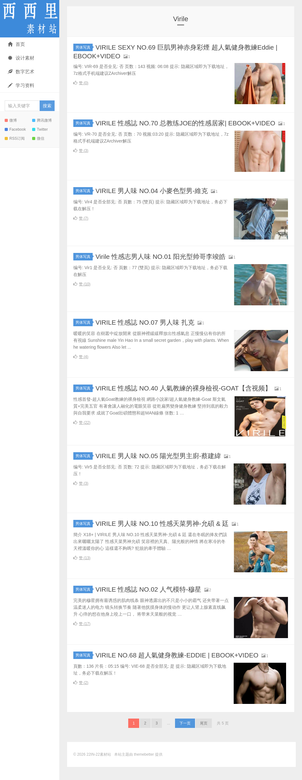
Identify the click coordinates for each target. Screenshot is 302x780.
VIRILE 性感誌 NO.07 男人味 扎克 (147, 329)
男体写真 (84, 47)
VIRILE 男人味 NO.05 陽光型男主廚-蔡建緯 (161, 469)
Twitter (40, 129)
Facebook (15, 129)
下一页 (185, 736)
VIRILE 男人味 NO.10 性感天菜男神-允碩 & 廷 (165, 536)
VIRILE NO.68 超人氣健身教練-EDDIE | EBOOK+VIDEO (181, 668)
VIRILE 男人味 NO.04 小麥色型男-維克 (154, 197)
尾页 (203, 736)
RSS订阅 (15, 138)
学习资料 (21, 85)
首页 (16, 44)
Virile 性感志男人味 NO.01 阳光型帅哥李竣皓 (163, 263)
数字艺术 (21, 71)
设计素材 (21, 58)
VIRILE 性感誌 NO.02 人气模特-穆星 (151, 602)
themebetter (144, 767)
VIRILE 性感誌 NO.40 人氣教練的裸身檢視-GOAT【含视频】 (188, 395)
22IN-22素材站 (29, 18)
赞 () (80, 83)
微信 (38, 138)
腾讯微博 (42, 120)
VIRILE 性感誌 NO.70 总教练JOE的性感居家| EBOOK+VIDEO (190, 123)
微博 (11, 120)
